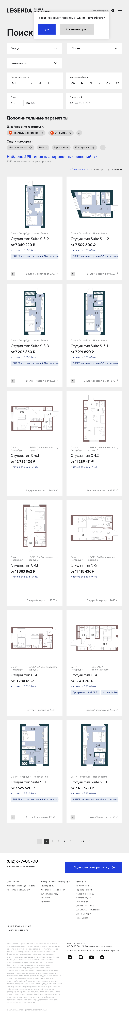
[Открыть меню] (120, 10)
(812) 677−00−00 (22, 861)
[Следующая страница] (89, 841)
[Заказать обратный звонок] (113, 11)
